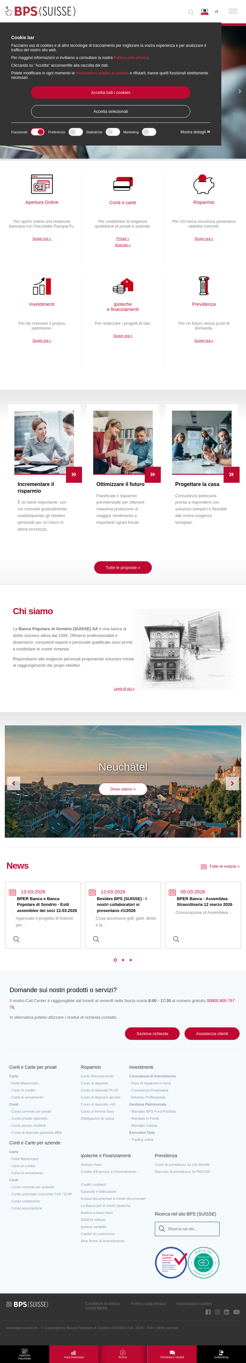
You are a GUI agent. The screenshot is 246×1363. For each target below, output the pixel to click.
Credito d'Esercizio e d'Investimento (108, 1179)
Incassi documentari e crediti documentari (113, 1206)
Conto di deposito (94, 1091)
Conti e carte (122, 203)
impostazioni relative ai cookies (102, 73)
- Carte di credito (22, 1098)
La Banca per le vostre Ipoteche (105, 1213)
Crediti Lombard (93, 1192)
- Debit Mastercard (23, 1091)
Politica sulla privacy (148, 1311)
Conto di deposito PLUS (99, 1098)
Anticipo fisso (91, 1172)
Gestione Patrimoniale (148, 1112)
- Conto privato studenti (27, 1133)
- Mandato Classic (143, 1133)
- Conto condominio (24, 1209)
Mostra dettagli (195, 132)
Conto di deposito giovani (100, 1105)
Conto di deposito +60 (98, 1112)
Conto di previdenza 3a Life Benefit (182, 1172)
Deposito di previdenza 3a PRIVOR (182, 1179)
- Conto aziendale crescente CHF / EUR (40, 1202)
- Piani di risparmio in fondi (150, 1091)
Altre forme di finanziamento (103, 1248)
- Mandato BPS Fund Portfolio (152, 1119)
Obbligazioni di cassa (97, 1126)
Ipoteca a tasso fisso (97, 1220)
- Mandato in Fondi (144, 1126)
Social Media (96, 1316)
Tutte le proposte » (123, 575)
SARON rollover (93, 1227)
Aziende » (123, 245)
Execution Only (142, 1140)
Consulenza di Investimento (152, 1084)
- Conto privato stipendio (28, 1126)
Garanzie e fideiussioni (98, 1199)
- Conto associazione (25, 1216)
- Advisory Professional (147, 1105)
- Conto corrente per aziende (31, 1195)
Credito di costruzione (98, 1241)
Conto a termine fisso (97, 1119)
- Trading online (141, 1147)
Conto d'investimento (97, 1084)
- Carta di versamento (26, 1105)
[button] (240, 92)
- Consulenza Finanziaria (148, 1098)
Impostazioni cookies (194, 1311)
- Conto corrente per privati (30, 1119)
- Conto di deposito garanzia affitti (35, 1140)
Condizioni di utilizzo (102, 1311)
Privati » (123, 239)
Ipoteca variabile (93, 1234)
